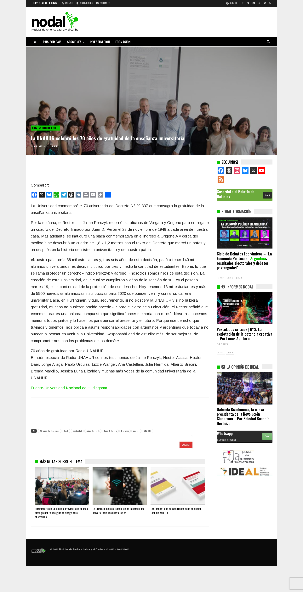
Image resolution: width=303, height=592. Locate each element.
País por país (52, 41)
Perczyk (125, 430)
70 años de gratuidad (50, 430)
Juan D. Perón (110, 430)
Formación (122, 41)
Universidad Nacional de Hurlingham (46, 128)
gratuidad (77, 430)
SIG (230, 278)
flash (66, 430)
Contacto (103, 3)
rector (136, 430)
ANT (221, 278)
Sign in (231, 3)
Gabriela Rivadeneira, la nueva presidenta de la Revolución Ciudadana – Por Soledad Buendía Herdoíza (243, 416)
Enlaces (67, 3)
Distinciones (84, 3)
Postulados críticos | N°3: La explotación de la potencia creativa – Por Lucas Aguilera (244, 333)
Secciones (74, 41)
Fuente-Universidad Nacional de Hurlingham (69, 388)
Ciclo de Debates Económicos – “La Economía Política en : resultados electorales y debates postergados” (244, 261)
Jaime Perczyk (93, 430)
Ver (267, 436)
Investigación (100, 41)
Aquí (267, 195)
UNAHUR (147, 430)
